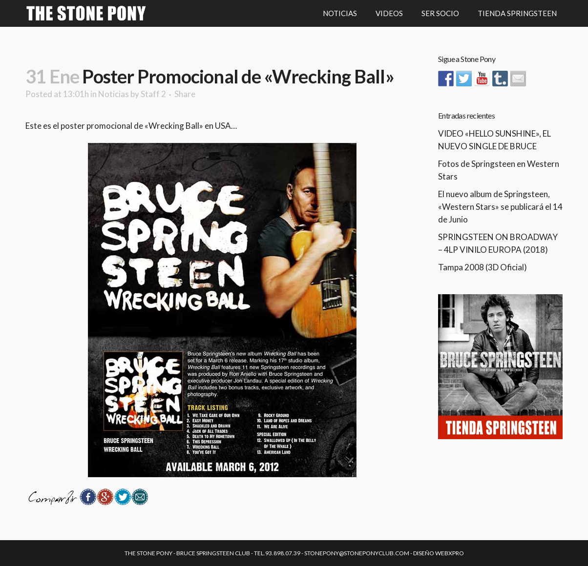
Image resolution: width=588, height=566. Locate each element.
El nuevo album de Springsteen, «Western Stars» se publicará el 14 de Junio (500, 206)
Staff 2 (153, 94)
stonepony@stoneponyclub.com (356, 553)
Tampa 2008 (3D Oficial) (482, 267)
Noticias (113, 94)
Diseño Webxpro (438, 553)
